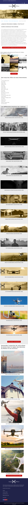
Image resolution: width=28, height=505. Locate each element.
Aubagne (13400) (3, 83)
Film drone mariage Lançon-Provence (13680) (14, 335)
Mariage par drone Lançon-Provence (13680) (14, 233)
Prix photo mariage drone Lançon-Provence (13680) (14, 117)
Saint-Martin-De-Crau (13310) (5, 92)
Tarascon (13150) (3, 96)
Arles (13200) (3, 85)
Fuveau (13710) (3, 101)
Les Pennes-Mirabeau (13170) (5, 80)
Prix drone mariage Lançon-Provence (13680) (14, 320)
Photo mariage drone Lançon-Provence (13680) (14, 248)
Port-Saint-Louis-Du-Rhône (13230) (5, 95)
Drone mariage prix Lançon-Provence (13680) (14, 175)
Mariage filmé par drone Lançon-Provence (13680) (14, 219)
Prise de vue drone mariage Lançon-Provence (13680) (14, 262)
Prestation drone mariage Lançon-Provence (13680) (14, 277)
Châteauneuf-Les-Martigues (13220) (6, 97)
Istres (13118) (3, 90)
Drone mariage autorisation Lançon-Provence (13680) (14, 190)
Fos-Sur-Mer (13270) (4, 103)
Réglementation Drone (6, 495)
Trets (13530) (3, 98)
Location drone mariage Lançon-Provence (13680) (14, 291)
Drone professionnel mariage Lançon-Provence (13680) (14, 146)
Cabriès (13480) (3, 86)
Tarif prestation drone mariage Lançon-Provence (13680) (14, 306)
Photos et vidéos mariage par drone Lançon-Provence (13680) (14, 132)
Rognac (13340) (3, 91)
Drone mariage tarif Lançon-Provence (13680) (14, 161)
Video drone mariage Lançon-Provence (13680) (14, 204)
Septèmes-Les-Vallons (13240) (5, 102)
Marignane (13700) (3, 84)
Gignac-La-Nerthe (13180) (4, 89)
